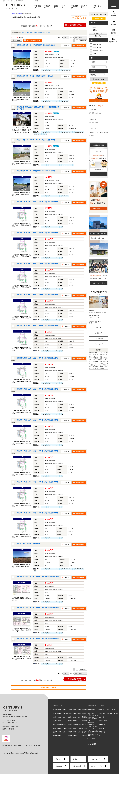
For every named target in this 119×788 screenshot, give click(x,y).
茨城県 (93, 27)
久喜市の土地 (57, 721)
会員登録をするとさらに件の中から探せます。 (53, 25)
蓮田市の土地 (86, 721)
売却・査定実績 (92, 719)
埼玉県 (93, 30)
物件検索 (113, 13)
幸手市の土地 (72, 736)
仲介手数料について (93, 739)
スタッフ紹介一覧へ (99, 283)
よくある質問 (92, 744)
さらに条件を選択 (98, 79)
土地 (49, 32)
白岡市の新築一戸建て (60, 724)
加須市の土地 (72, 721)
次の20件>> (83, 40)
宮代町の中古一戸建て (89, 728)
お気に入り (101, 732)
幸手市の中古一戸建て (75, 728)
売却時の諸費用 (92, 726)
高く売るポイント (93, 735)
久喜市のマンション (59, 717)
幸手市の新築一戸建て (75, 724)
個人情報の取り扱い (113, 713)
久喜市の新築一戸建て (60, 710)
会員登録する (99, 169)
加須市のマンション (74, 717)
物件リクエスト (113, 40)
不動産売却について (99, 208)
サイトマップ (99, 344)
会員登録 (113, 22)
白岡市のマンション (59, 732)
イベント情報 (99, 338)
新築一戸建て (25, 32)
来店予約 (113, 31)
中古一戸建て (33, 32)
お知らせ (101, 717)
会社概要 (98, 327)
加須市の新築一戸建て (75, 710)
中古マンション (42, 32)
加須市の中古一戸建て (75, 713)
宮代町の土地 (86, 736)
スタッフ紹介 (102, 713)
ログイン (98, 174)
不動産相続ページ (93, 715)
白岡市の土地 (57, 736)
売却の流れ (91, 722)
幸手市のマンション (74, 732)
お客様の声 (98, 333)
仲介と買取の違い (93, 731)
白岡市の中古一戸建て (60, 728)
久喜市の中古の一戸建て (60, 713)
